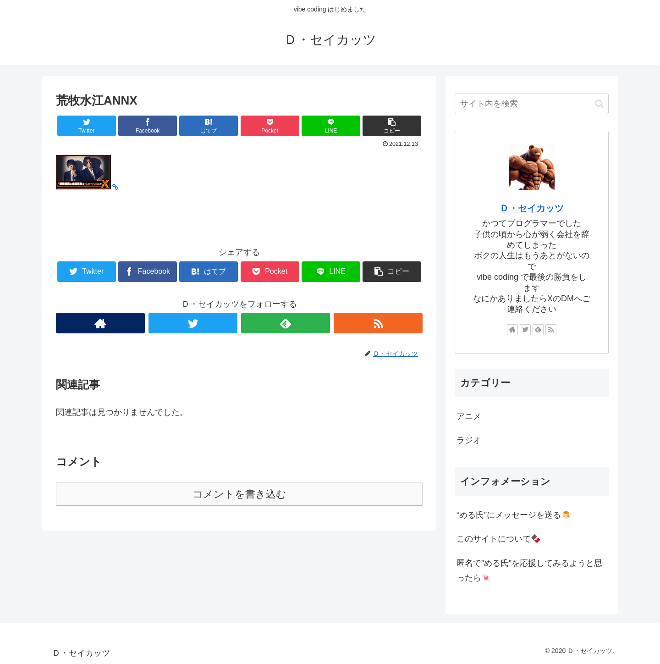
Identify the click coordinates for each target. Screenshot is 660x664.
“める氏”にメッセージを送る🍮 (513, 515)
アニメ (468, 416)
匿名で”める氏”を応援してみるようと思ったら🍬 (529, 570)
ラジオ (468, 440)
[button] (599, 104)
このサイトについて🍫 (498, 538)
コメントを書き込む (239, 494)
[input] (532, 104)
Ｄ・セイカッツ (532, 208)
